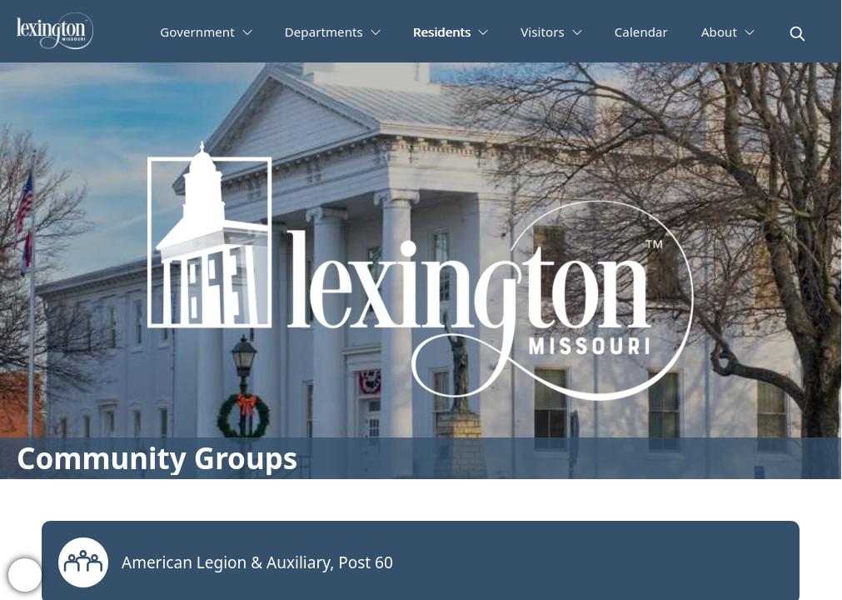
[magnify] (797, 33)
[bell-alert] (25, 575)
